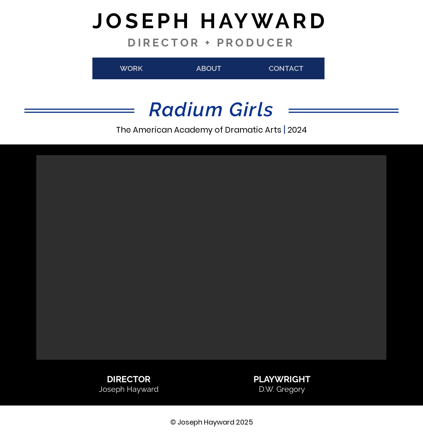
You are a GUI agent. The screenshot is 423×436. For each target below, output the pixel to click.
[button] (211, 257)
